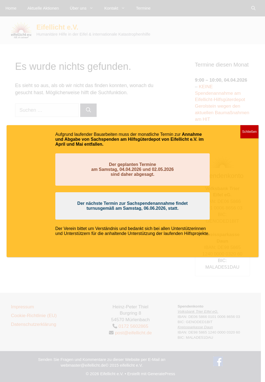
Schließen (249, 132)
